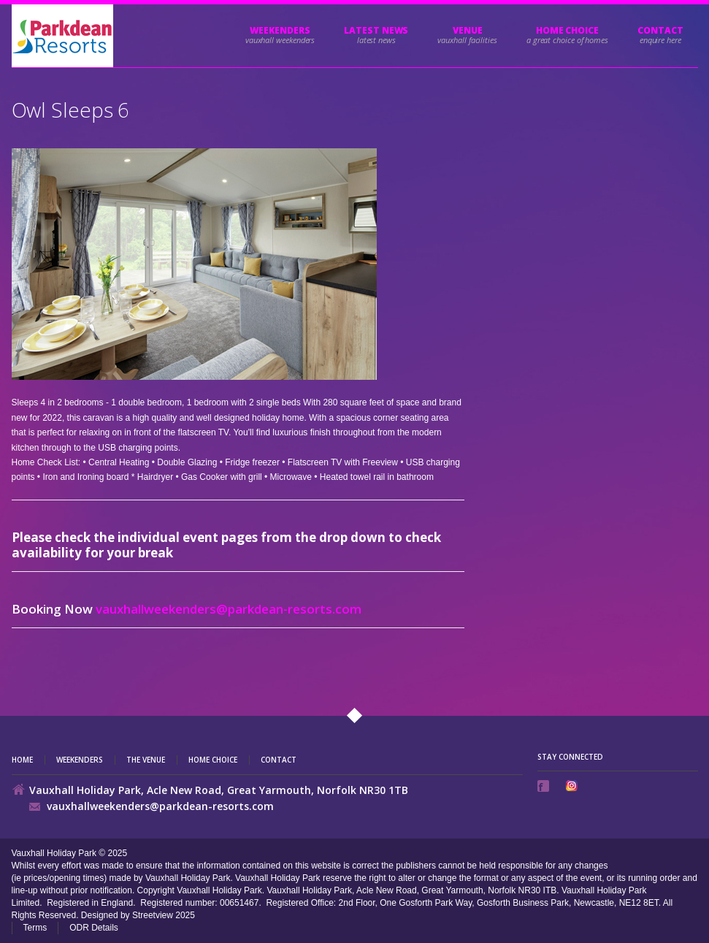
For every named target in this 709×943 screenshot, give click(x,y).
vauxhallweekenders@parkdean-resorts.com (228, 608)
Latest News (376, 30)
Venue (468, 30)
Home (22, 760)
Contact (660, 30)
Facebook (544, 786)
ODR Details (93, 928)
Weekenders (280, 30)
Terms (35, 928)
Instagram (573, 785)
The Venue (145, 760)
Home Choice (212, 760)
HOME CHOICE (567, 30)
